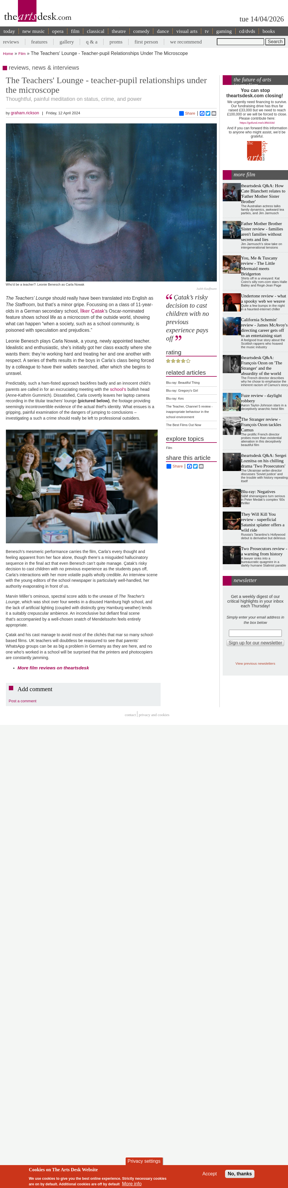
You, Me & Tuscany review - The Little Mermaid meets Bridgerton (259, 265)
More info (132, 1183)
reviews (11, 42)
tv (207, 31)
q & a (91, 42)
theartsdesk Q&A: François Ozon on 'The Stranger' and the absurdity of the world (261, 365)
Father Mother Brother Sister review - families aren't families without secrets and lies (262, 231)
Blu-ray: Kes (175, 398)
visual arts (186, 31)
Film (22, 53)
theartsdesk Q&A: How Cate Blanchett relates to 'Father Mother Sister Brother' (263, 193)
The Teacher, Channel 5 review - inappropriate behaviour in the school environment (189, 412)
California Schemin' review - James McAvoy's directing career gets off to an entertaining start (264, 327)
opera (58, 31)
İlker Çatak (92, 311)
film (75, 31)
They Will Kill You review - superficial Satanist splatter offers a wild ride (262, 522)
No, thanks (240, 1173)
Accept (209, 1173)
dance (163, 31)
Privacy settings (143, 1161)
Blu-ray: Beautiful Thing (182, 382)
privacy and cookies (154, 715)
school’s (119, 389)
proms (115, 42)
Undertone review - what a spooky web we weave (263, 298)
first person (146, 42)
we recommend (186, 42)
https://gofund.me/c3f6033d (257, 122)
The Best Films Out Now (183, 425)
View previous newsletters (255, 663)
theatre (119, 31)
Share (187, 113)
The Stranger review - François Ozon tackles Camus (261, 424)
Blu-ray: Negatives (258, 491)
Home (8, 53)
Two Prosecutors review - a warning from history (264, 551)
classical (95, 31)
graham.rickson (25, 112)
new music (33, 31)
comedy (141, 31)
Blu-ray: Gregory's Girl (182, 390)
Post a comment (22, 701)
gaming (224, 31)
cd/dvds (247, 31)
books (268, 31)
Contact (130, 715)
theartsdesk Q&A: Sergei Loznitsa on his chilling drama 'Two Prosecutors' (263, 460)
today (9, 31)
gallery (66, 42)
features (39, 42)
